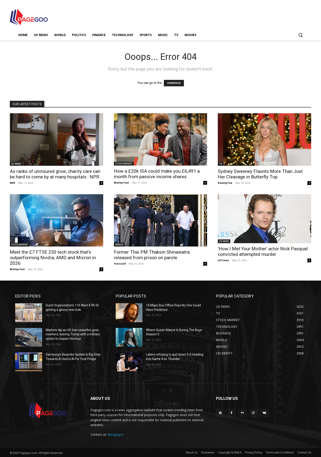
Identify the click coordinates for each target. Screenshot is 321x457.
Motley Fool (121, 182)
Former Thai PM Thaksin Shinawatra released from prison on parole (152, 254)
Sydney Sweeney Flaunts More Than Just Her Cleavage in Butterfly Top (260, 174)
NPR (12, 182)
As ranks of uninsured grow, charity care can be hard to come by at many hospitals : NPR (55, 174)
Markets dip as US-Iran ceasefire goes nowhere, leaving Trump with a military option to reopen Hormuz (73, 334)
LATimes (223, 260)
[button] (300, 35)
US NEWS (16, 163)
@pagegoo (115, 434)
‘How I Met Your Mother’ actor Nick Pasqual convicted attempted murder (263, 251)
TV (220, 163)
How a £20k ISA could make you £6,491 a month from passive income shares (157, 173)
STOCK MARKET (123, 163)
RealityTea (225, 182)
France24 (120, 263)
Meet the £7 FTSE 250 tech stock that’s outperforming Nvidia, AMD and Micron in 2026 (53, 257)
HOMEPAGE (174, 83)
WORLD (119, 244)
